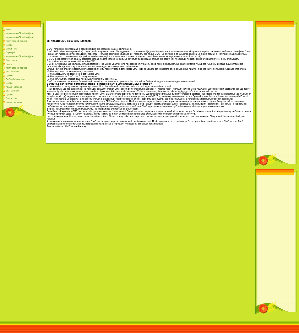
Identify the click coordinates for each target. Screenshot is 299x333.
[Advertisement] (75, 9)
